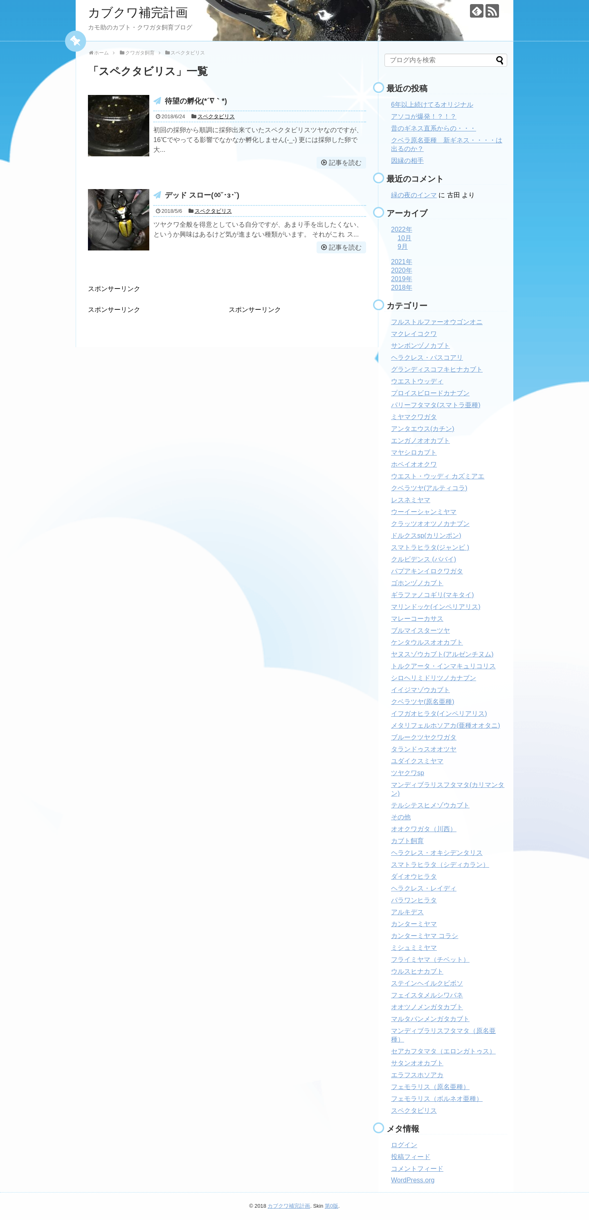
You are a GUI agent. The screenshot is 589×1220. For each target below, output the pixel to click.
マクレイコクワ (414, 333)
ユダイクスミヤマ (417, 761)
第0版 (331, 1206)
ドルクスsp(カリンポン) (426, 535)
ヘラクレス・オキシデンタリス (437, 852)
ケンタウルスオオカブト (427, 642)
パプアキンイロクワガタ (427, 571)
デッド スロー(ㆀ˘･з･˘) (202, 195)
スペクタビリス (216, 116)
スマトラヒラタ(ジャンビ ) (430, 547)
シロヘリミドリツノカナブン (433, 677)
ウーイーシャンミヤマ (423, 511)
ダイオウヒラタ (414, 876)
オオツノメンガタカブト (427, 1007)
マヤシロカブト (414, 452)
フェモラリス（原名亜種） (430, 1086)
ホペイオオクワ (414, 464)
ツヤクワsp (407, 772)
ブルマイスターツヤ (420, 630)
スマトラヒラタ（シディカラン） (440, 864)
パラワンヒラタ (414, 900)
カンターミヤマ (414, 923)
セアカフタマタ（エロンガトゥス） (443, 1051)
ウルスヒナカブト (417, 971)
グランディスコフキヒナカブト (437, 369)
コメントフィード (417, 1168)
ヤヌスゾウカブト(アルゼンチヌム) (442, 654)
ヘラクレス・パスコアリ (427, 357)
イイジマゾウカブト (420, 689)
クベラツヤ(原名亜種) (422, 701)
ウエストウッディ (417, 381)
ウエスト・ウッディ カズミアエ (437, 476)
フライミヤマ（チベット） (430, 959)
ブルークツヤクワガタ (423, 737)
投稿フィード (410, 1156)
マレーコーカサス (417, 618)
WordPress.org (412, 1180)
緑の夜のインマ (414, 195)
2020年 (401, 270)
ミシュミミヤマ (414, 947)
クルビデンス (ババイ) (423, 559)
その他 (401, 817)
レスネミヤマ (410, 499)
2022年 (401, 229)
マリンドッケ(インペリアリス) (436, 606)
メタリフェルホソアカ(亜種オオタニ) (445, 725)
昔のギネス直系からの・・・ (433, 128)
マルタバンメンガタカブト (430, 1018)
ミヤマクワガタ (414, 416)
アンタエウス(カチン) (422, 428)
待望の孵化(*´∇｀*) (196, 101)
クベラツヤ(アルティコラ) (429, 488)
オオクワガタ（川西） (423, 828)
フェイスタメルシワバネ (427, 995)
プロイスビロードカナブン (430, 393)
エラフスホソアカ (417, 1074)
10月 (404, 238)
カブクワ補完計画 (138, 12)
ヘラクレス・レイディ (423, 888)
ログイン (404, 1144)
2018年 (401, 287)
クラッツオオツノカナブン (430, 523)
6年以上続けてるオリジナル (432, 104)
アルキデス (407, 912)
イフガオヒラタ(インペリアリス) (439, 713)
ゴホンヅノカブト (417, 583)
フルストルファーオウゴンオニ (437, 321)
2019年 (401, 278)
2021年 (401, 261)
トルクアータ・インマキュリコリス (443, 666)
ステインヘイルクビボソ (427, 983)
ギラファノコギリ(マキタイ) (432, 594)
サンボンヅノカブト (420, 345)
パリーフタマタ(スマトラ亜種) (436, 404)
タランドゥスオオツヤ (423, 749)
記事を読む (345, 162)
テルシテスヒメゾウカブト (430, 805)
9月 (403, 246)
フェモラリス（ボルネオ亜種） (437, 1098)
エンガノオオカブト (420, 440)
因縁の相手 (407, 160)
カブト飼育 (407, 840)
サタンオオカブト (417, 1063)
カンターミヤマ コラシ (424, 935)
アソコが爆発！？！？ (423, 116)
